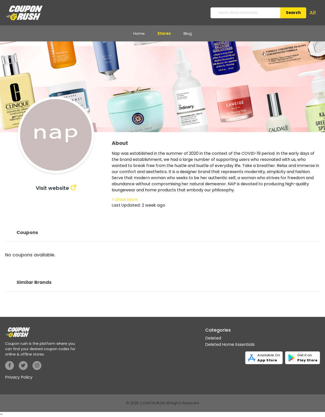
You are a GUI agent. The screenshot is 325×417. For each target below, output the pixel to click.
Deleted (213, 338)
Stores (164, 33)
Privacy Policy (18, 377)
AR (313, 12)
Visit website (52, 188)
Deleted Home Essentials (230, 344)
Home (139, 33)
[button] (124, 200)
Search (293, 12)
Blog (188, 33)
